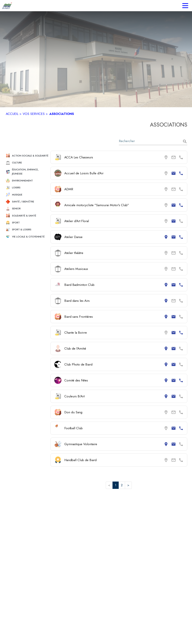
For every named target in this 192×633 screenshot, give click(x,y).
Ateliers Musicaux (76, 269)
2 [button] (122, 485)
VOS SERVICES (34, 114)
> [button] (128, 485)
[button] (27, 155)
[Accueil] (7, 5)
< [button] (109, 485)
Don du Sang (73, 412)
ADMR (68, 189)
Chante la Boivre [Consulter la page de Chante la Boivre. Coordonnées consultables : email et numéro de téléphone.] (75, 332)
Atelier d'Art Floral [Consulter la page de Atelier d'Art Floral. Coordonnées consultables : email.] (76, 221)
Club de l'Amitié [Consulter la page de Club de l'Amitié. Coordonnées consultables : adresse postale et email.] (75, 348)
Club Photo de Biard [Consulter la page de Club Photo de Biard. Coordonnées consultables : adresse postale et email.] (78, 364)
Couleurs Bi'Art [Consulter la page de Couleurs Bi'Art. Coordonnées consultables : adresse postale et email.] (74, 396)
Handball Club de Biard (80, 460)
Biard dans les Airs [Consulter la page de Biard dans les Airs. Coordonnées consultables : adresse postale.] (77, 300)
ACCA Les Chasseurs (78, 157)
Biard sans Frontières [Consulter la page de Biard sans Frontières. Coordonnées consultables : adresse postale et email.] (78, 316)
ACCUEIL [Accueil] (12, 114)
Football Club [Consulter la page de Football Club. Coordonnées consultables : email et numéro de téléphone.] (73, 428)
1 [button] (115, 485)
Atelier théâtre (73, 253)
